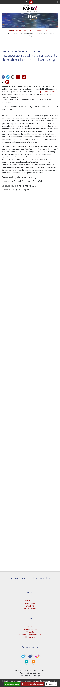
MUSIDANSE (30, 601)
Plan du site (30, 637)
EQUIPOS (30, 606)
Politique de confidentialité (30, 635)
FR (35, 2)
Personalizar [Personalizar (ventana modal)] (51, 684)
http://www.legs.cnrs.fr (47, 92)
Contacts (30, 632)
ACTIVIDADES (30, 609)
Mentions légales (30, 629)
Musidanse (30, 17)
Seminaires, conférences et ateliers (36, 31)
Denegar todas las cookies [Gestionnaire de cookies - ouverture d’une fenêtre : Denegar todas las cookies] (32, 684)
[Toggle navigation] (3, 2)
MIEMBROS (30, 603)
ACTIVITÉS (16, 31)
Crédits (30, 627)
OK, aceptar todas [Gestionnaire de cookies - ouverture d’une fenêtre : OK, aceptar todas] (12, 684)
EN (26, 2)
